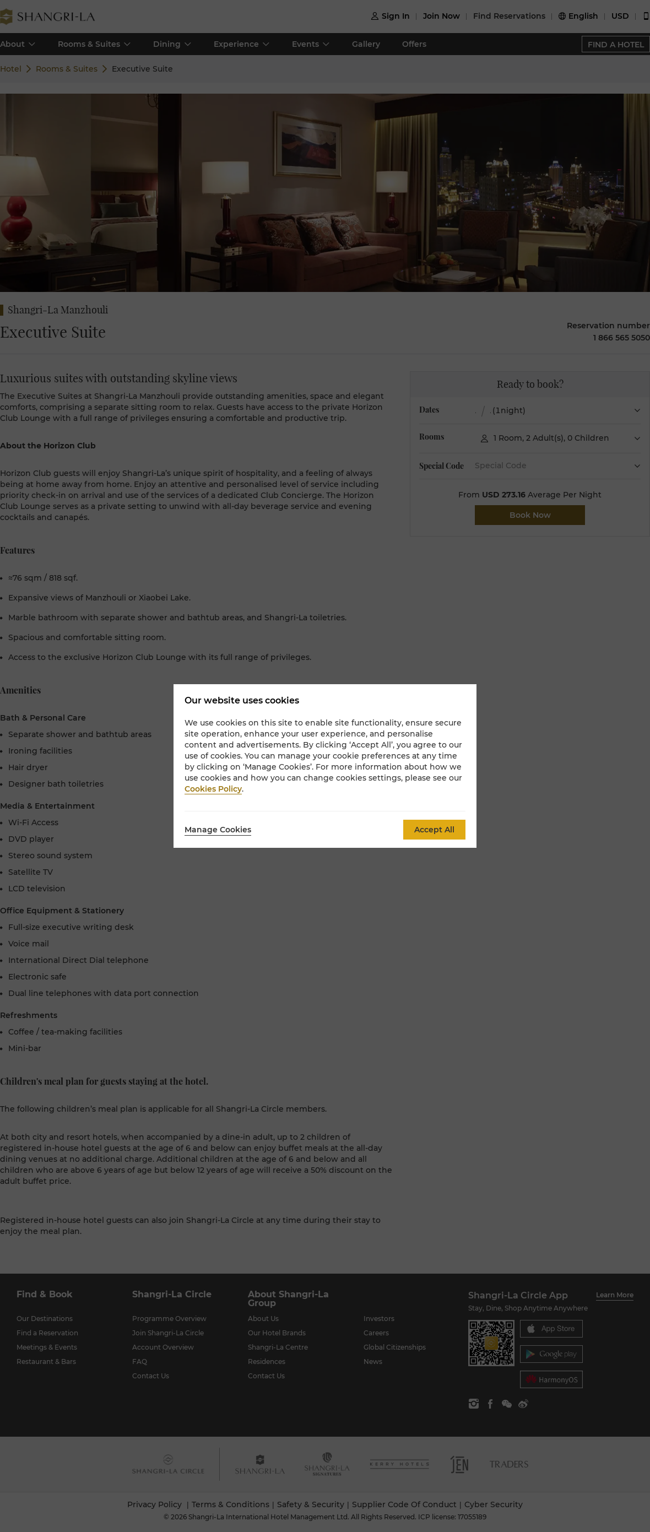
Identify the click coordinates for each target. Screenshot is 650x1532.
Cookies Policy (213, 789)
